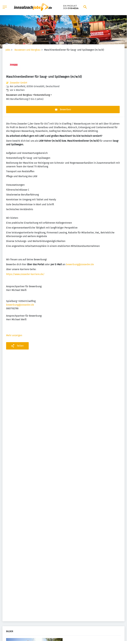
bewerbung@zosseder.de (80, 264)
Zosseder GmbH (18, 82)
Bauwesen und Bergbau (27, 49)
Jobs (7, 49)
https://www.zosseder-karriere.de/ (25, 274)
